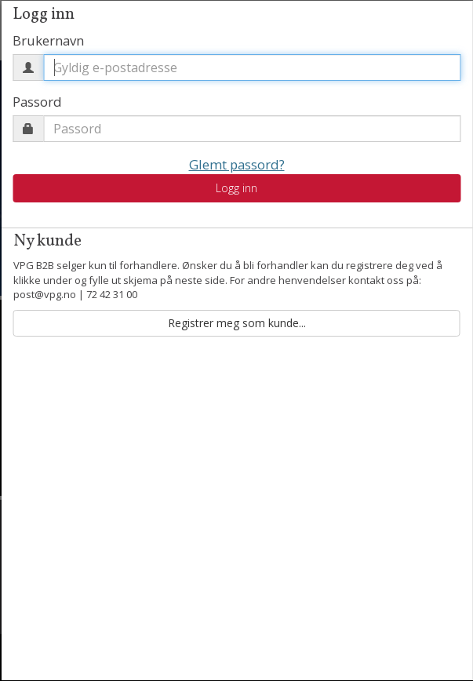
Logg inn (236, 187)
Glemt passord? (237, 164)
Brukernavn (48, 40)
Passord (37, 102)
